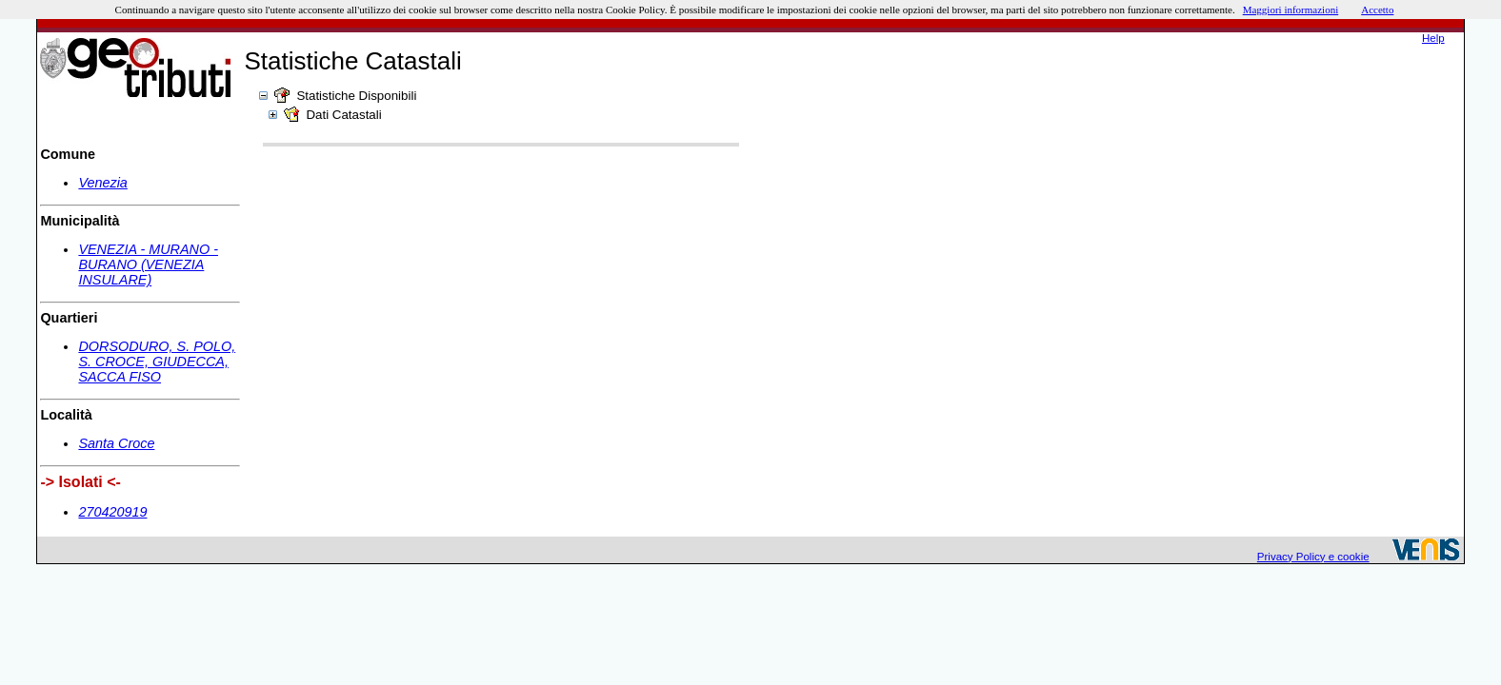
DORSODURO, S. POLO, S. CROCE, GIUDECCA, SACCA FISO (156, 361)
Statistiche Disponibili (356, 95)
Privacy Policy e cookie (1313, 556)
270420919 (112, 511)
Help (1433, 38)
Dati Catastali (343, 115)
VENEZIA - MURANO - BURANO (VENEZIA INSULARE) (148, 264)
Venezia (102, 182)
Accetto (1377, 9)
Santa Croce (116, 443)
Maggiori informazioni (1291, 9)
